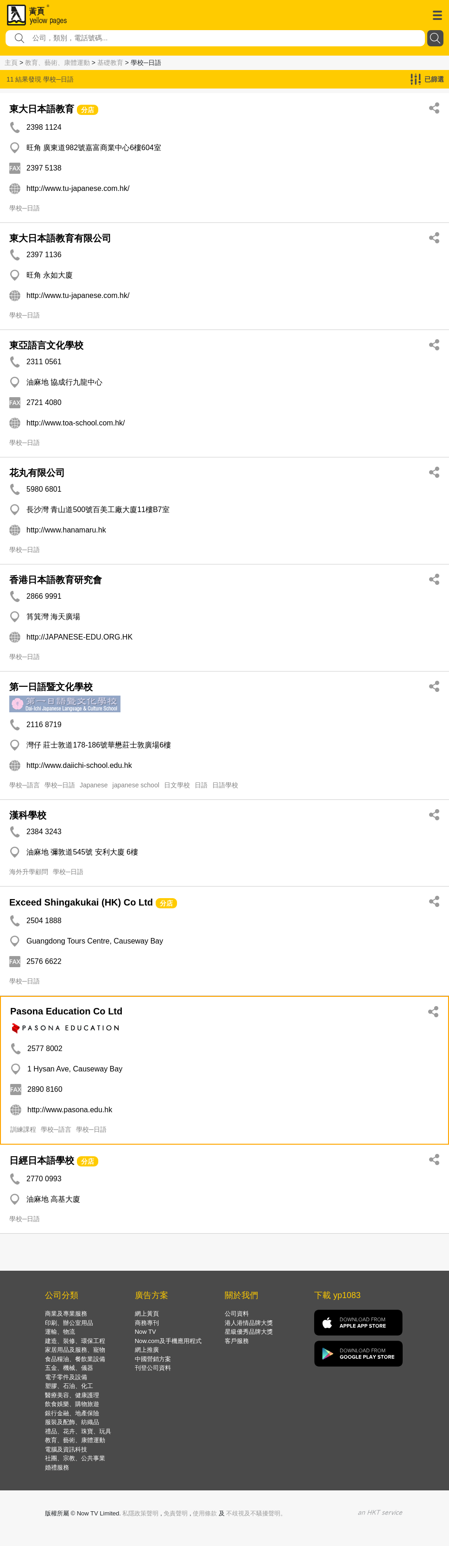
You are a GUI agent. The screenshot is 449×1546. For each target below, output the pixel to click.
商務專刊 (147, 1322)
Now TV (145, 1331)
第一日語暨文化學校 (51, 687)
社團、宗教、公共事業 (75, 1458)
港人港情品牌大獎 (249, 1322)
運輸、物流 (60, 1331)
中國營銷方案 (153, 1359)
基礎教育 (110, 62)
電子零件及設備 (66, 1377)
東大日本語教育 (41, 109)
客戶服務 (237, 1340)
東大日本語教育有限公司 (60, 238)
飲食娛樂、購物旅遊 (72, 1403)
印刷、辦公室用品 (69, 1322)
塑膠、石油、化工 (69, 1385)
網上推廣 (147, 1349)
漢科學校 (27, 815)
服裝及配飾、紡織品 (72, 1422)
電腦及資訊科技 (66, 1449)
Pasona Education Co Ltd (66, 1011)
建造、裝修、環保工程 (75, 1340)
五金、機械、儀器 (69, 1367)
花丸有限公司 (37, 473)
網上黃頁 (147, 1313)
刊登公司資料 (153, 1367)
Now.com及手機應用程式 (168, 1340)
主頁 (11, 62)
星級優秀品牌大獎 (249, 1331)
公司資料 (237, 1313)
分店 (87, 110)
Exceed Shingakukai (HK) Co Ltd (81, 902)
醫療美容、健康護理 (72, 1395)
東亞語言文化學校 (46, 345)
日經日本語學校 (41, 1160)
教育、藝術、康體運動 (57, 62)
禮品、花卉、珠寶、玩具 (78, 1431)
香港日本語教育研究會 (55, 580)
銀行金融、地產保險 (72, 1413)
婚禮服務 (57, 1467)
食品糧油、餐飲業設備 (75, 1359)
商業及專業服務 (66, 1313)
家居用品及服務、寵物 (75, 1349)
